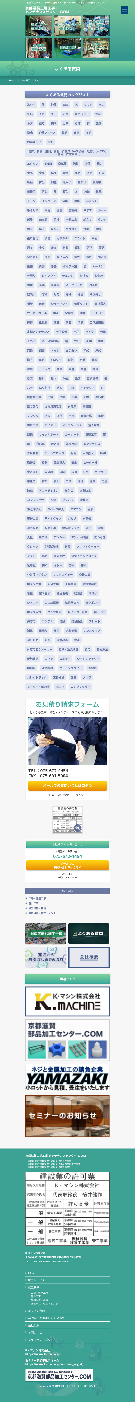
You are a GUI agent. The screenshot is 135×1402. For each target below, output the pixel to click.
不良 (71, 416)
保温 (77, 640)
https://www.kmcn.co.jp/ (43, 1354)
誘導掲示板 (90, 584)
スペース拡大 (55, 509)
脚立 (30, 229)
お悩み (99, 275)
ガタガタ (62, 238)
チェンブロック (54, 453)
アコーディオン (49, 490)
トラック (44, 369)
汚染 (44, 191)
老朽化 (99, 397)
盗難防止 (85, 490)
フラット (79, 238)
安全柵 (49, 472)
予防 (47, 238)
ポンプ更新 (54, 612)
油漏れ (93, 285)
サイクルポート (49, 434)
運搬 (30, 369)
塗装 (30, 378)
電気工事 (32, 425)
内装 (71, 388)
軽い (99, 163)
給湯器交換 (72, 602)
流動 (76, 163)
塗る (42, 123)
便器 (42, 350)
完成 (54, 123)
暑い (30, 114)
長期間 (55, 285)
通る (30, 247)
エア (54, 114)
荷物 (30, 322)
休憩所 (72, 406)
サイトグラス (53, 518)
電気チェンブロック (84, 556)
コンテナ (47, 621)
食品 (30, 173)
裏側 (30, 266)
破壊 (62, 472)
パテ (30, 388)
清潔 (80, 322)
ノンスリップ (91, 630)
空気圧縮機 (97, 322)
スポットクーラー (88, 546)
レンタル (32, 416)
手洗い (93, 593)
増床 (30, 132)
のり (68, 481)
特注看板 (62, 593)
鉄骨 (95, 369)
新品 (30, 182)
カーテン (98, 266)
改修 (76, 132)
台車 (86, 229)
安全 (74, 462)
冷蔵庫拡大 (34, 509)
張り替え (32, 238)
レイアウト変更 (78, 612)
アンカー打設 (79, 537)
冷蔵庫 (84, 500)
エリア (49, 658)
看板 (30, 593)
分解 (66, 123)
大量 (30, 537)
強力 (77, 257)
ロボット (65, 658)
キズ (30, 123)
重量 (83, 369)
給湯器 (78, 593)
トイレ (55, 350)
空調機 (73, 210)
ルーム (102, 210)
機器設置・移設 (37, 908)
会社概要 (33, 1325)
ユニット (91, 201)
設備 (78, 378)
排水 (65, 201)
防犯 (30, 490)
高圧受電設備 (50, 341)
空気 (89, 173)
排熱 (44, 556)
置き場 (55, 444)
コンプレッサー (80, 687)
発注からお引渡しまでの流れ (46, 1318)
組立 (88, 528)
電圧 (101, 341)
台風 (103, 331)
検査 (56, 313)
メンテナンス (91, 444)
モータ (31, 201)
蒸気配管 (32, 528)
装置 (88, 163)
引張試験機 (51, 546)
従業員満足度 (53, 406)
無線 (71, 565)
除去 (54, 266)
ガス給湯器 (52, 602)
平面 (94, 238)
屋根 (56, 630)
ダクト (31, 556)
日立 (101, 173)
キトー (58, 565)
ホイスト (50, 425)
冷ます (87, 210)
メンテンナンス (72, 425)
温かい (67, 182)
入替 (53, 500)
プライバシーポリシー (42, 1339)
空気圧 (62, 163)
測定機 (92, 668)
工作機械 (58, 677)
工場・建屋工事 (37, 898)
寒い (101, 104)
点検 (89, 341)
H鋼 (41, 360)
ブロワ (87, 677)
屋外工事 (33, 903)
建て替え (32, 406)
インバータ (49, 201)
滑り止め (32, 640)
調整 (54, 182)
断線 (30, 434)
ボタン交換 (34, 584)
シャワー (32, 602)
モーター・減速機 (38, 687)
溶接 (44, 294)
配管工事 (50, 528)
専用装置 (32, 453)
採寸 (68, 294)
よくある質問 (23, 80)
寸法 (80, 294)
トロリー (56, 360)
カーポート (72, 434)
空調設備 (92, 378)
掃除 (47, 257)
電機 (101, 416)
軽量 (71, 369)
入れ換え (88, 453)
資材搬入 (100, 303)
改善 (42, 303)
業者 (68, 322)
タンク (102, 219)
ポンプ (60, 687)
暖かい (82, 182)
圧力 (78, 173)
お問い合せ (35, 1332)
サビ (77, 341)
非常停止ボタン (37, 574)
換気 (36, 80)
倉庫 (78, 123)
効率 (66, 104)
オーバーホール (37, 313)
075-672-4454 (67, 856)
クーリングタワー (70, 668)
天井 (86, 397)
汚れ (89, 257)
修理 (80, 481)
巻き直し (32, 472)
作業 (62, 397)
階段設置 (77, 621)
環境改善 (62, 640)
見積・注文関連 (68, 649)
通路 (98, 229)
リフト (88, 104)
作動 (82, 313)
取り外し (95, 294)
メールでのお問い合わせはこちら (67, 865)
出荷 (99, 123)
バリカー (100, 472)
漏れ (92, 481)
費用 (87, 649)
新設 (56, 481)
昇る (42, 229)
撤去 (30, 360)
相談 (30, 303)
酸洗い (31, 294)
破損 (74, 472)
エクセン (32, 163)
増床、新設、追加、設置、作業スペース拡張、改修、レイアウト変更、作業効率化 (67, 152)
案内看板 (44, 593)
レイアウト (49, 275)
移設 (67, 546)
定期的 (69, 313)
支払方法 (102, 649)
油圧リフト (81, 303)
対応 (56, 294)
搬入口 (69, 490)
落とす (102, 257)
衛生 (66, 191)
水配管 (87, 518)
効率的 (43, 219)
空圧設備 (61, 331)
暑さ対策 (32, 210)
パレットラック (37, 677)
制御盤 (31, 668)
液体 (54, 104)
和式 (86, 350)
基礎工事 (91, 434)
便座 (56, 322)
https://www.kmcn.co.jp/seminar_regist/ (54, 1364)
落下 (89, 247)
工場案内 (70, 584)
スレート (94, 621)
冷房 (47, 210)
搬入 (47, 416)
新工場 (43, 537)
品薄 (73, 453)
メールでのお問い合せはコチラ (67, 785)
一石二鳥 (71, 219)
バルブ (72, 518)
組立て (87, 219)
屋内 (54, 378)
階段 (47, 640)
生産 (98, 114)
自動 (82, 360)
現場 (66, 173)
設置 (100, 528)
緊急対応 (86, 416)
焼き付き (93, 425)
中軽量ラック (70, 528)
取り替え (71, 229)
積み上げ (99, 612)
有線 (83, 565)
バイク (89, 331)
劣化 (30, 285)
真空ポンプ (92, 602)
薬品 (54, 173)
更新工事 (32, 518)
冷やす (31, 104)
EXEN (48, 163)
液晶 (66, 114)
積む (78, 247)
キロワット (82, 114)
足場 (56, 219)
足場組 (31, 565)
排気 (44, 481)
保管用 (31, 621)
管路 (101, 247)
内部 (42, 266)
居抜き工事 (34, 397)
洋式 (98, 350)
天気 (42, 114)
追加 (50, 142)
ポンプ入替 (34, 612)
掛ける (84, 275)
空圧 (76, 331)
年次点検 (71, 444)
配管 (73, 677)
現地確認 (32, 658)
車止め (31, 481)
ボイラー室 (70, 266)
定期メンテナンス (38, 331)
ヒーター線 (90, 462)
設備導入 (59, 462)
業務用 (31, 191)
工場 (50, 397)
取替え (31, 462)
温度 (59, 210)
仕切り (31, 275)
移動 (66, 247)
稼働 (94, 360)
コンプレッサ (35, 500)
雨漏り (43, 630)
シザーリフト (59, 303)
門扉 (104, 481)
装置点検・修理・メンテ (42, 913)
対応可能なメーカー (39, 649)
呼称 (103, 453)
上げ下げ (97, 313)
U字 (85, 472)
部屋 (30, 219)
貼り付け (44, 388)
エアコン (76, 509)
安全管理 (53, 584)
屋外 (42, 378)
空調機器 (47, 668)
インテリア (88, 388)
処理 (99, 191)
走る (54, 247)
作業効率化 (34, 142)
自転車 (40, 444)
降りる (55, 229)
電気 (70, 360)
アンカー (59, 537)
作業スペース (47, 132)
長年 (42, 285)
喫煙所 (87, 406)
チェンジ (67, 275)
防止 (66, 378)
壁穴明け (59, 556)
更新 (91, 509)
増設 (62, 621)
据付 (59, 416)
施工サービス (36, 1280)
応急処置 (71, 630)
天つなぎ (99, 537)
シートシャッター (88, 658)
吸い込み (62, 257)
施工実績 (33, 1287)
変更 (88, 132)
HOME (32, 1273)
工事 (74, 397)
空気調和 (32, 257)
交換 (30, 350)
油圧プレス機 (74, 285)
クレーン (32, 546)
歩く (42, 247)
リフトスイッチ (63, 574)
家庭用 (96, 182)
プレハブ (67, 500)
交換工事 (84, 574)
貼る (59, 388)
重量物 (43, 322)
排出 (42, 182)
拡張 (65, 132)
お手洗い (71, 350)
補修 (30, 630)
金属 (42, 173)
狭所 (44, 565)
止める (31, 341)
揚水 (77, 201)
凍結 (87, 191)
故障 (59, 369)
